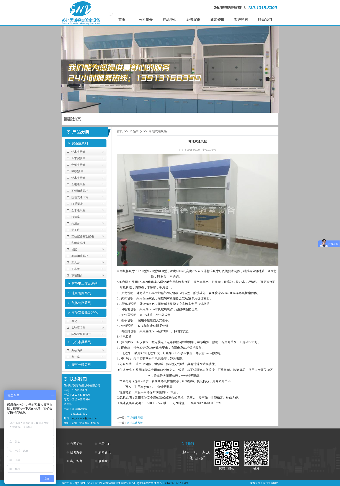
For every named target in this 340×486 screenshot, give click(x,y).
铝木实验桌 (78, 177)
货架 (74, 249)
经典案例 (193, 19)
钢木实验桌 (78, 151)
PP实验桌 (77, 171)
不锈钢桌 (77, 275)
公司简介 (146, 19)
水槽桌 (75, 216)
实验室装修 (78, 327)
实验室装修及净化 (85, 312)
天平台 (75, 229)
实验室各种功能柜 (82, 236)
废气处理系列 (81, 365)
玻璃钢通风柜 (79, 256)
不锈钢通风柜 (79, 190)
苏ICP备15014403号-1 (178, 482)
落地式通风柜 (79, 197)
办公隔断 (77, 350)
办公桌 (75, 357)
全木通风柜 (78, 210)
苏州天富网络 (270, 482)
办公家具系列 (81, 342)
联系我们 (265, 19)
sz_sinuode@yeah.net (84, 418)
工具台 (75, 262)
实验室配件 (78, 243)
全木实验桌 (78, 158)
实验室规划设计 (81, 334)
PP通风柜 (77, 203)
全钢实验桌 (78, 164)
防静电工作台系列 (85, 283)
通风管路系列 (81, 293)
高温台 (75, 223)
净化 (74, 321)
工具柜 (75, 269)
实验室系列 (80, 143)
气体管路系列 (81, 303)
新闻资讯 (217, 19)
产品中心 (170, 19)
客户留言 (241, 19)
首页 (121, 19)
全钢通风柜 (78, 184)
